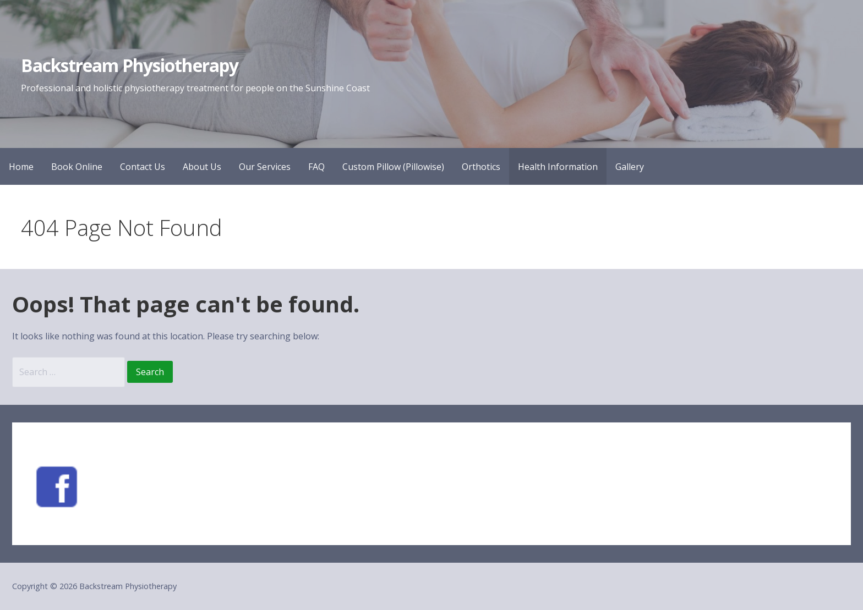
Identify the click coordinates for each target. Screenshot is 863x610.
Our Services (265, 167)
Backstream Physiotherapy (129, 65)
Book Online (76, 167)
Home (21, 167)
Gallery (629, 167)
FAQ (316, 167)
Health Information (558, 167)
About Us (202, 167)
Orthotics (481, 167)
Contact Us (142, 167)
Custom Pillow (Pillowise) (393, 167)
